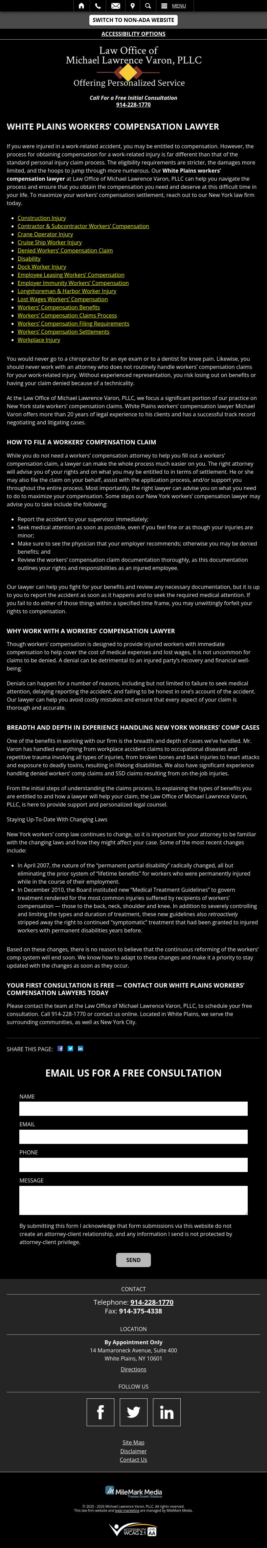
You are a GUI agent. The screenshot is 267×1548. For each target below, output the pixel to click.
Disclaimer (133, 1451)
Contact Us (133, 1459)
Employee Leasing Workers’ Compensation (71, 275)
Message (31, 1180)
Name (27, 1096)
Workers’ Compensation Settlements (63, 331)
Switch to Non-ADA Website (133, 20)
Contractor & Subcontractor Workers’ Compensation (83, 226)
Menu (179, 5)
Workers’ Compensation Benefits (59, 307)
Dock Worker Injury (42, 266)
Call (98, 6)
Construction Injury (42, 218)
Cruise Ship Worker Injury (50, 242)
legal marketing (127, 1510)
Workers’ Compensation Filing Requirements (73, 323)
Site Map (133, 1442)
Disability (29, 258)
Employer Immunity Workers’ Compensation (73, 283)
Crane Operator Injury (45, 234)
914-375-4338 (140, 1310)
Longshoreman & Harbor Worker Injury (67, 291)
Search (148, 6)
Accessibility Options (133, 34)
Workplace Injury (39, 340)
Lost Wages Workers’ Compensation (63, 299)
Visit (133, 6)
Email (115, 6)
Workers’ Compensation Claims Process (67, 315)
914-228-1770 (133, 104)
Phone (28, 1152)
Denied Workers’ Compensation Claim (65, 250)
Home (82, 6)
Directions (134, 1369)
